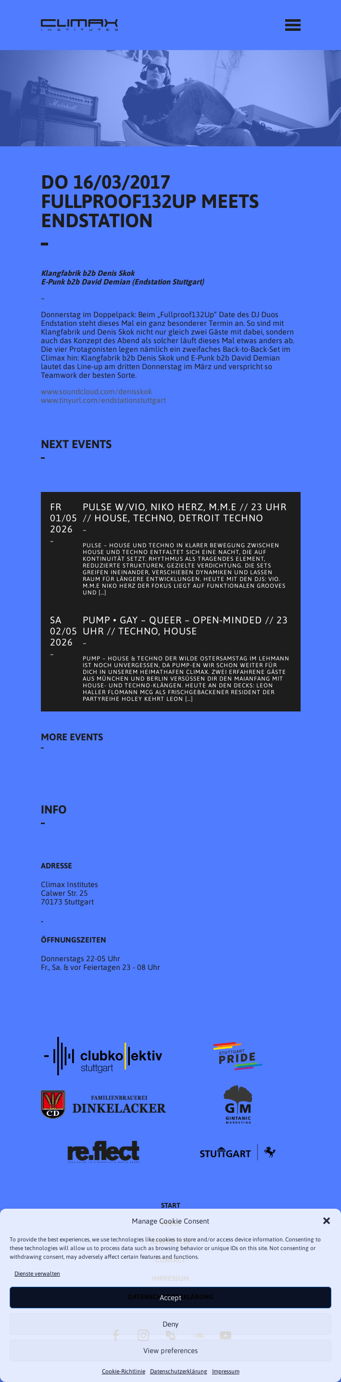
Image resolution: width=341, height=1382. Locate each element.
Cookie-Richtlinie (123, 1371)
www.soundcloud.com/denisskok (96, 391)
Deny (170, 1324)
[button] (326, 1221)
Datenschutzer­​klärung (178, 1371)
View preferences (170, 1350)
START (170, 1205)
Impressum (226, 1371)
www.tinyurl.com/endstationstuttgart (103, 400)
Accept (170, 1297)
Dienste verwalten (37, 1273)
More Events (72, 736)
